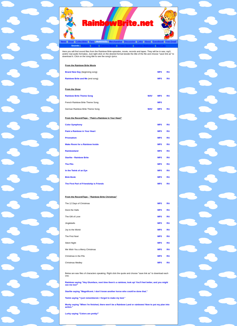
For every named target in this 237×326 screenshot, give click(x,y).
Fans (92, 41)
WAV (150, 96)
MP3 (159, 72)
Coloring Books (108, 45)
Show (71, 41)
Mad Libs (161, 45)
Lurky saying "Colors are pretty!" (82, 313)
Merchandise (115, 41)
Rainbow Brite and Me (76, 78)
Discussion (129, 41)
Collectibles (82, 41)
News (63, 41)
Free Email (170, 41)
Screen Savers (125, 45)
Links (140, 41)
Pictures (85, 45)
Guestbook (158, 41)
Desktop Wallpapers (144, 45)
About (148, 41)
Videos (94, 45)
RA (168, 72)
